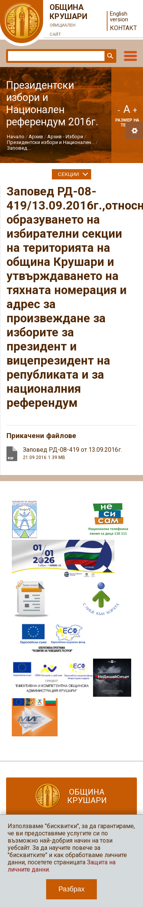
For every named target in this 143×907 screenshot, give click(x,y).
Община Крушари (69, 21)
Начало (15, 136)
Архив (36, 136)
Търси (109, 56)
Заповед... (19, 148)
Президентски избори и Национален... (51, 142)
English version (119, 16)
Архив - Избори (65, 136)
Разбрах (71, 889)
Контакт (123, 28)
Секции (68, 174)
